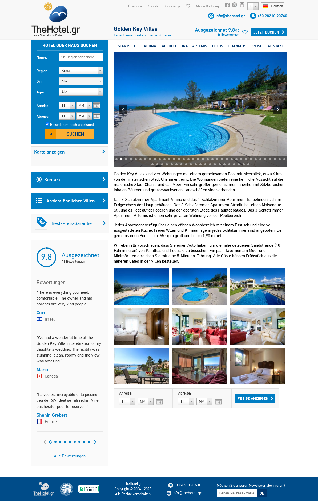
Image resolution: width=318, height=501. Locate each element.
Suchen (75, 134)
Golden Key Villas (135, 28)
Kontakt (153, 6)
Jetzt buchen (268, 32)
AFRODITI (170, 46)
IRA (185, 46)
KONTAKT (276, 46)
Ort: (39, 81)
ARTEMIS (199, 46)
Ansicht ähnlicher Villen (71, 201)
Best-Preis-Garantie (70, 223)
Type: (41, 92)
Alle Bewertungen (70, 455)
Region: (42, 70)
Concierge (172, 6)
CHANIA (236, 46)
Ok (262, 493)
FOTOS (217, 46)
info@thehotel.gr (230, 16)
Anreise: (43, 105)
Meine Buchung (207, 6)
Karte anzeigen (70, 152)
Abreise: (43, 116)
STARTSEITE (128, 46)
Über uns (135, 6)
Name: (42, 57)
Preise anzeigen (255, 398)
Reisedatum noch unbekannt (72, 124)
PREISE (256, 46)
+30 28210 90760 (272, 16)
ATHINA (150, 46)
